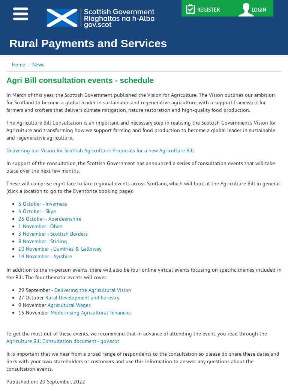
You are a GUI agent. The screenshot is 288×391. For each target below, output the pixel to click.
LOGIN (259, 9)
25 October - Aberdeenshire (49, 218)
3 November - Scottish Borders (53, 233)
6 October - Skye (37, 211)
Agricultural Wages (69, 305)
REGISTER (208, 9)
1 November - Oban (40, 226)
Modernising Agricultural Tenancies (91, 312)
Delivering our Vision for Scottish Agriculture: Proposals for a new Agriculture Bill (100, 150)
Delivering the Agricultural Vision (92, 290)
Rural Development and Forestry (82, 297)
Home (18, 64)
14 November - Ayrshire (45, 256)
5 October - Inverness (42, 203)
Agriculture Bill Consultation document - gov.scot (62, 341)
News (38, 64)
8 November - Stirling (42, 241)
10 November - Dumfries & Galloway (60, 248)
